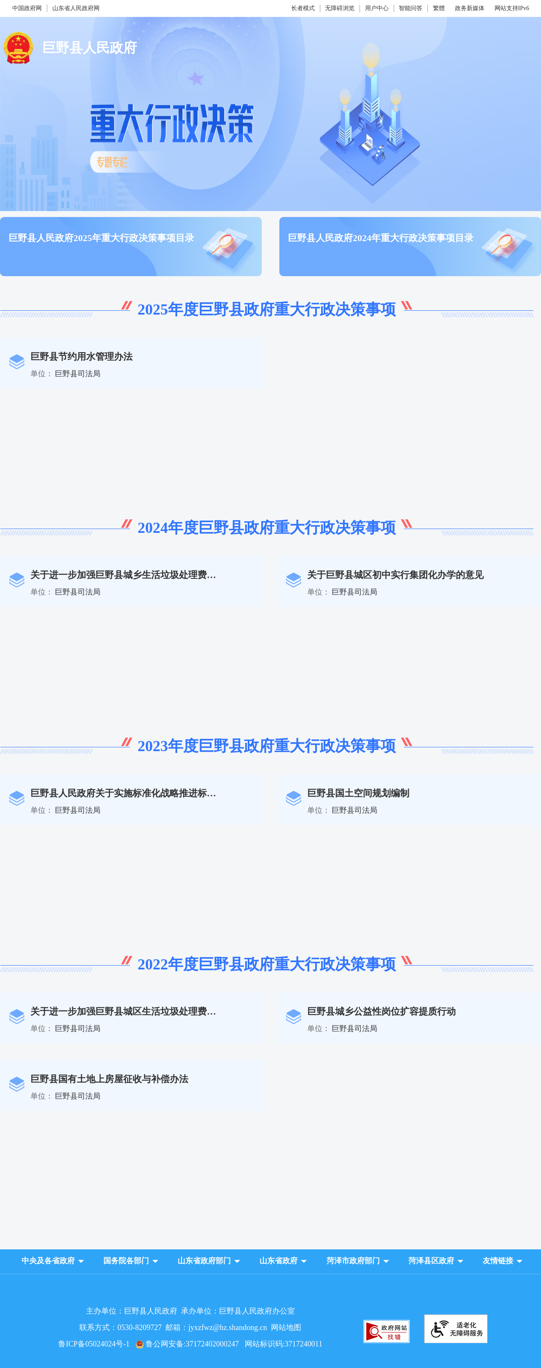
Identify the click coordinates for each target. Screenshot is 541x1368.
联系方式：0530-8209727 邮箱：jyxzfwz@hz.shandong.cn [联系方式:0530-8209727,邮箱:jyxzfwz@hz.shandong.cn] (175, 1327)
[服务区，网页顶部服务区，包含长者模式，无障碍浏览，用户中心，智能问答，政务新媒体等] (362, 8)
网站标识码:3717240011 (283, 1344)
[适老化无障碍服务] (455, 1328)
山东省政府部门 (204, 1261)
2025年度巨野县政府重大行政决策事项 (267, 309)
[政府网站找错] (386, 1340)
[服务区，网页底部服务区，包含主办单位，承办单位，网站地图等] (270, 1321)
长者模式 (303, 8)
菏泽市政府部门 (353, 1261)
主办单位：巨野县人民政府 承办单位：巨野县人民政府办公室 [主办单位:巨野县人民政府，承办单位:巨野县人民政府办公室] (190, 1311)
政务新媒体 (469, 8)
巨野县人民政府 (89, 47)
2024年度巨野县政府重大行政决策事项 (267, 527)
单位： (41, 373)
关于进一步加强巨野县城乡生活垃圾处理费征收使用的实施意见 (160, 575)
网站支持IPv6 (512, 8)
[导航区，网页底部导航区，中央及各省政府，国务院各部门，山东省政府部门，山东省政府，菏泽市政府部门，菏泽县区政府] (270, 1261)
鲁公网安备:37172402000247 (190, 1344)
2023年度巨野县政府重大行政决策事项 (267, 746)
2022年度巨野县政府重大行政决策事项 (267, 964)
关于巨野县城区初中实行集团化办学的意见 (395, 575)
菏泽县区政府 (431, 1261)
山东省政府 (279, 1261)
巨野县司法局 (77, 373)
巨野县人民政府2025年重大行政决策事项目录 (101, 238)
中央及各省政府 (48, 1261)
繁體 (439, 8)
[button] (48, 1261)
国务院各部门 (126, 1261)
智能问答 (410, 8)
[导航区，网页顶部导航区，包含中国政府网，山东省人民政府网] (100, 8)
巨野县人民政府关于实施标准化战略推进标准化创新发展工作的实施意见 (178, 793)
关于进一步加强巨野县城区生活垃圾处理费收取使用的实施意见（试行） (178, 1011)
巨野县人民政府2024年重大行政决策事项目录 (380, 238)
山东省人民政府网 (76, 8)
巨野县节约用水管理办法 (81, 356)
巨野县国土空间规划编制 (358, 793)
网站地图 (286, 1327)
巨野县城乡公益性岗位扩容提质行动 (381, 1011)
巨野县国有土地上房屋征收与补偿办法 (109, 1079)
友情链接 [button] (498, 1261)
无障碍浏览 (339, 8)
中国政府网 (27, 8)
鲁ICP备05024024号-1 (95, 1344)
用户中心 (377, 8)
